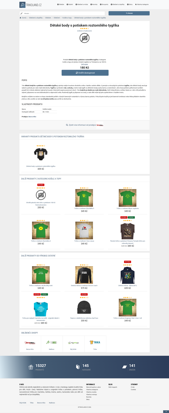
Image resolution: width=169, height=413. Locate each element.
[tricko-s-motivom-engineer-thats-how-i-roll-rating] (127, 297)
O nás (132, 387)
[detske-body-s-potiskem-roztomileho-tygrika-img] (40, 156)
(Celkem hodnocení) (84, 31)
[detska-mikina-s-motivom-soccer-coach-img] (84, 275)
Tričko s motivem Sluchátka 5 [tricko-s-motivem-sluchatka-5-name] (84, 208)
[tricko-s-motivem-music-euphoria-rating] (127, 188)
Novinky (93, 4)
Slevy (88, 399)
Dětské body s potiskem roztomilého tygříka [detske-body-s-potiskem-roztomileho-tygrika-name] (40, 166)
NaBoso (52, 403)
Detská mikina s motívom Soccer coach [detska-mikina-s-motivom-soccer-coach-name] (84, 285)
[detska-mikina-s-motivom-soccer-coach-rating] (84, 265)
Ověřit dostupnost (85, 72)
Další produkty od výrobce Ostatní (38, 255)
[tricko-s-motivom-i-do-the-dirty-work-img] (40, 275)
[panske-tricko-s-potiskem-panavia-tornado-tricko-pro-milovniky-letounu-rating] (127, 220)
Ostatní (69, 4)
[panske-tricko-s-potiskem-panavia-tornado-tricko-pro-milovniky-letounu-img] (127, 230)
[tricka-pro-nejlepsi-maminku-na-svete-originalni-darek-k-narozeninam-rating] (40, 297)
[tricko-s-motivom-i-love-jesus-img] (84, 230)
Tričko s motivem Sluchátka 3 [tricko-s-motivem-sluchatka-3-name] (41, 241)
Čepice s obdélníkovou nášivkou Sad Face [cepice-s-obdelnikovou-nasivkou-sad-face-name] (84, 318)
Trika (31, 403)
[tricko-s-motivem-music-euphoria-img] (127, 198)
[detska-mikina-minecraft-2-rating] (127, 265)
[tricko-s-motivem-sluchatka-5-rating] (84, 188)
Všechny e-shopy (91, 394)
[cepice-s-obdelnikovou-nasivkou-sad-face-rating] (84, 297)
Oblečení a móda (81, 4)
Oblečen (60, 4)
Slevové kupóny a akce (93, 387)
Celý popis (84, 64)
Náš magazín (113, 387)
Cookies (133, 389)
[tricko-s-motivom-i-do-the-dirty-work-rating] (40, 265)
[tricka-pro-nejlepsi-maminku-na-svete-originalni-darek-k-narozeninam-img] (40, 307)
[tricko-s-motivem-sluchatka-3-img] (40, 230)
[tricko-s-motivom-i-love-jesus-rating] (84, 220)
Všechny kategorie (141, 4)
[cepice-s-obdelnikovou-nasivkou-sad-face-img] (84, 307)
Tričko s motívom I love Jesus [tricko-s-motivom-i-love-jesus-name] (84, 241)
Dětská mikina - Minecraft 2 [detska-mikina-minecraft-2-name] (127, 285)
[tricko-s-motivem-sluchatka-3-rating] (40, 220)
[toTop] (166, 411)
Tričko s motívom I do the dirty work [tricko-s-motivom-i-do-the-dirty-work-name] (41, 285)
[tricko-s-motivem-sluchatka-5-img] (84, 198)
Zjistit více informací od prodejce (84, 125)
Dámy (130, 4)
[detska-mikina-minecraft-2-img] (127, 275)
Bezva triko (32, 117)
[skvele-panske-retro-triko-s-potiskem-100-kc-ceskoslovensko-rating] (40, 188)
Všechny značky (91, 392)
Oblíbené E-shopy (29, 333)
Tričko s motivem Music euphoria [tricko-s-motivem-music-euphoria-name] (128, 208)
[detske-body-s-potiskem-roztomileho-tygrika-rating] (40, 146)
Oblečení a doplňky (118, 4)
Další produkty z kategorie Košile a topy (41, 178)
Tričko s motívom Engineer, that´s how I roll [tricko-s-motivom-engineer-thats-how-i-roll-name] (127, 318)
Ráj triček (22, 403)
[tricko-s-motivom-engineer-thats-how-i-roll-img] (127, 307)
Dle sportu (104, 4)
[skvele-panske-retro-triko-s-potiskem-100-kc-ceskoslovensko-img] (40, 195)
